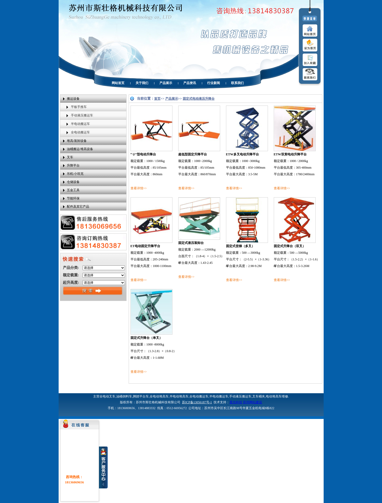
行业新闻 (213, 83)
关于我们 (142, 83)
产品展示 (165, 83)
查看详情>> (139, 188)
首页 (157, 98)
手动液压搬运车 (82, 115)
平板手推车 (79, 107)
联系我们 (237, 83)
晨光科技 (235, 402)
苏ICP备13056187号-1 (197, 402)
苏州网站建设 (252, 402)
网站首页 (118, 83)
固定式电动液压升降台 (199, 98)
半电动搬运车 (80, 124)
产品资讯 (189, 83)
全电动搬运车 (80, 132)
